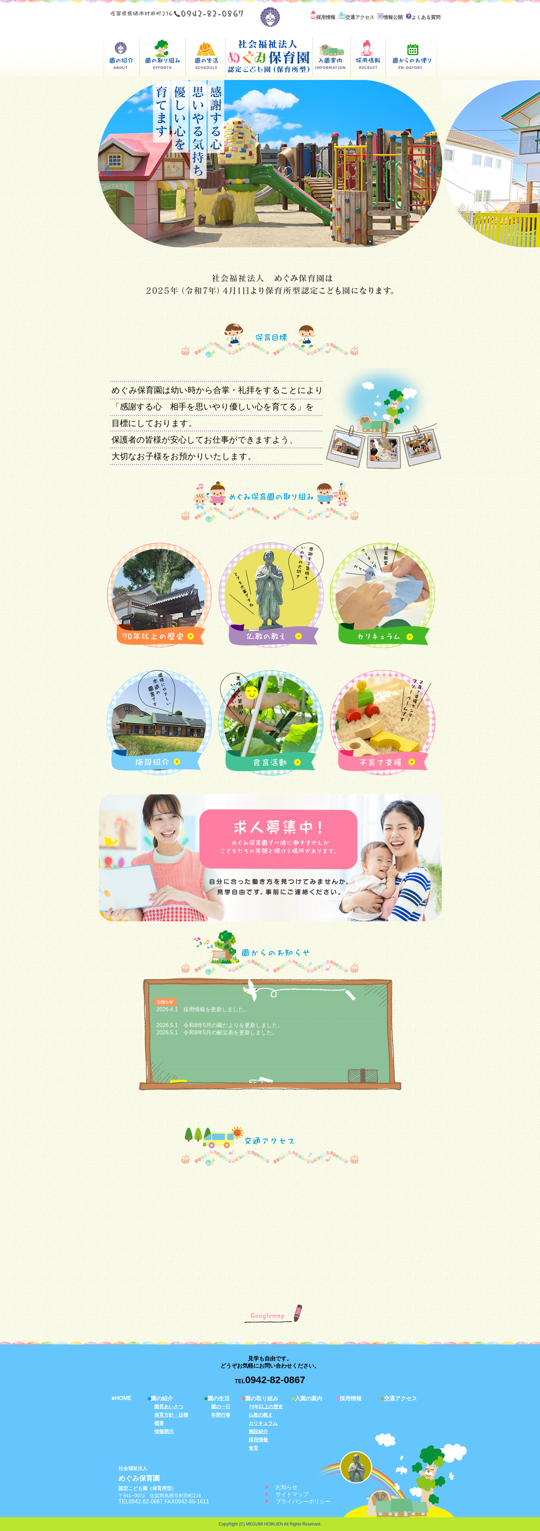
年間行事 (220, 1415)
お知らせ (287, 1487)
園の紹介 (160, 1398)
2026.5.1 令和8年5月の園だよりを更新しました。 (219, 1025)
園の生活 (217, 1398)
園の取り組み (260, 1398)
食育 (253, 1448)
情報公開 (390, 17)
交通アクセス (356, 17)
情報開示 (164, 1431)
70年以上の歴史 (266, 1406)
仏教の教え (261, 1415)
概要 (159, 1423)
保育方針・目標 (171, 1415)
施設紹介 (258, 1431)
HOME (122, 1398)
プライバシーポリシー (303, 1501)
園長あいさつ (168, 1406)
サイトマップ (292, 1494)
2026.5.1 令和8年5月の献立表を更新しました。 (217, 1032)
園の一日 (220, 1406)
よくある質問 (423, 17)
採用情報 (322, 17)
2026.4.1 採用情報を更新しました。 (202, 1009)
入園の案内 (307, 1398)
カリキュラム (263, 1423)
